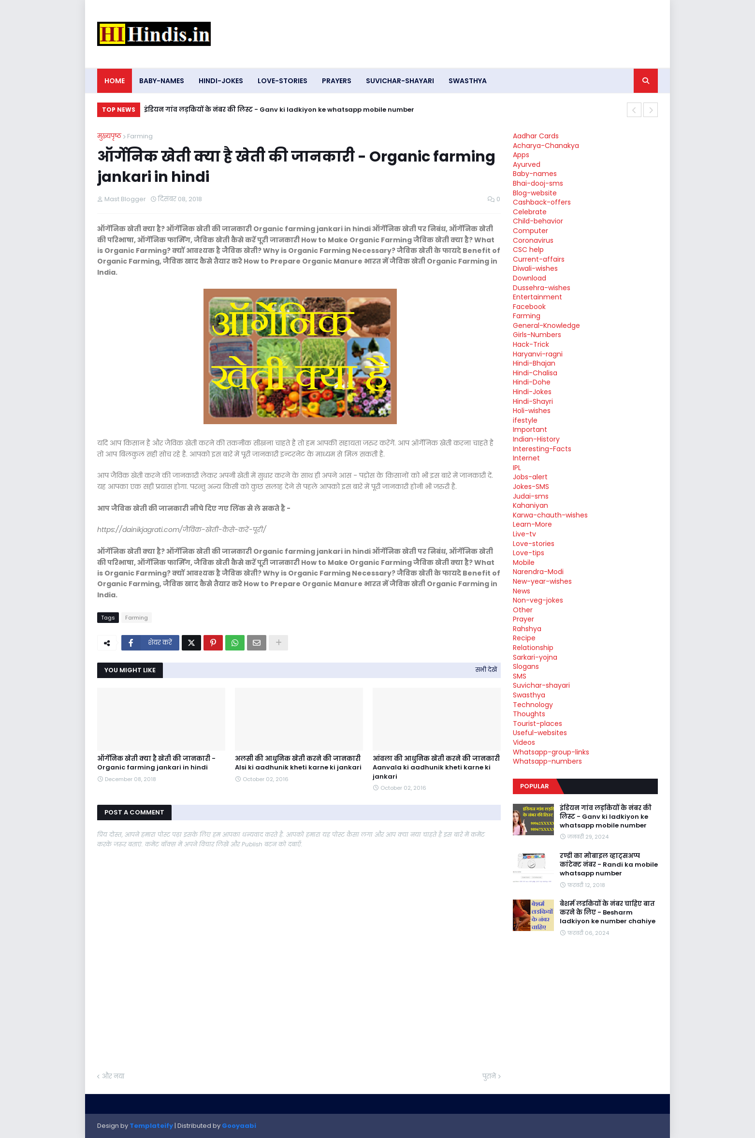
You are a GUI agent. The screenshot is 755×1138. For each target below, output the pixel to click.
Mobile (524, 562)
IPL (517, 468)
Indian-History (536, 439)
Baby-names (535, 173)
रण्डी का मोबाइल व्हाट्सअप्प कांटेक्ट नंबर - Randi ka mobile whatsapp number (609, 865)
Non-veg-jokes (538, 600)
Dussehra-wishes (541, 288)
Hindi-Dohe (532, 382)
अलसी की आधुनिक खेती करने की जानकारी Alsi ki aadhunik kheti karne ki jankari (298, 763)
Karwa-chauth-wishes (550, 515)
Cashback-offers (542, 202)
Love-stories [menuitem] (282, 81)
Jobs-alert (530, 477)
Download (529, 278)
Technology (533, 704)
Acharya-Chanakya (546, 145)
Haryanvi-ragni (538, 354)
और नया (113, 1076)
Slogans (526, 666)
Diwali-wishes (535, 268)
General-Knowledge (546, 325)
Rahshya (527, 629)
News (521, 591)
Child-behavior (538, 221)
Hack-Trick (531, 344)
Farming (140, 136)
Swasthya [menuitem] (468, 81)
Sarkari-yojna (535, 657)
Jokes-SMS (531, 486)
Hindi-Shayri (533, 401)
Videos (524, 742)
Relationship (533, 647)
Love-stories (533, 543)
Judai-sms (531, 496)
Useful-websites (540, 733)
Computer (530, 231)
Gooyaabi (239, 1125)
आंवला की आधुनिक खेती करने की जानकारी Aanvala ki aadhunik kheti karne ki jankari (436, 767)
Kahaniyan (530, 505)
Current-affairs (539, 259)
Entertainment (537, 297)
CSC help (528, 249)
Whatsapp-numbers (547, 761)
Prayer (523, 619)
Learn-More (532, 524)
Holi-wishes (532, 410)
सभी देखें (486, 669)
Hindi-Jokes (532, 392)
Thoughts (529, 714)
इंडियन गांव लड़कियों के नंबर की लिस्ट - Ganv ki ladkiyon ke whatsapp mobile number (279, 109)
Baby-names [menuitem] (161, 81)
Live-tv (524, 534)
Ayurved (526, 164)
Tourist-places (537, 723)
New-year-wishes (542, 581)
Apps (521, 155)
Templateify (151, 1125)
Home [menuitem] (114, 81)
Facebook (529, 306)
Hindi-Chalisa (535, 373)
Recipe (524, 638)
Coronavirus (533, 240)
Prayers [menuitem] (336, 81)
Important (530, 429)
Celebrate (530, 212)
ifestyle (525, 420)
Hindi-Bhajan (534, 363)
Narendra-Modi (538, 571)
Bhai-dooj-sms (538, 183)
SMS (519, 676)
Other (523, 610)
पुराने (489, 1076)
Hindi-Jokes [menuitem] (221, 81)
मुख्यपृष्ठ (109, 136)
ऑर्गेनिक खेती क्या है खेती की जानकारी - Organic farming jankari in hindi (156, 763)
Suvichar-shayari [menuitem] (400, 81)
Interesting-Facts (542, 449)
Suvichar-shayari (541, 685)
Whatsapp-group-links (551, 752)
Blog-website (535, 193)
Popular (534, 786)
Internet (526, 458)
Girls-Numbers (537, 335)
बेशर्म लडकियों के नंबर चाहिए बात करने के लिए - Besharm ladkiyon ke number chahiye (607, 913)
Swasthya (529, 695)
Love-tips (528, 553)
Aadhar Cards (536, 136)
